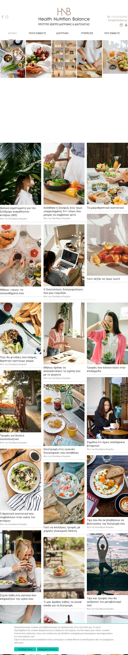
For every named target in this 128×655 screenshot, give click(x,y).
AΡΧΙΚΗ (12, 33)
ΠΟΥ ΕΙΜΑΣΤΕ (112, 33)
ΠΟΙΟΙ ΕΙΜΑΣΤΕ (37, 33)
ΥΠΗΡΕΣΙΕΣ (87, 33)
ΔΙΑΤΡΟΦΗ (62, 33)
